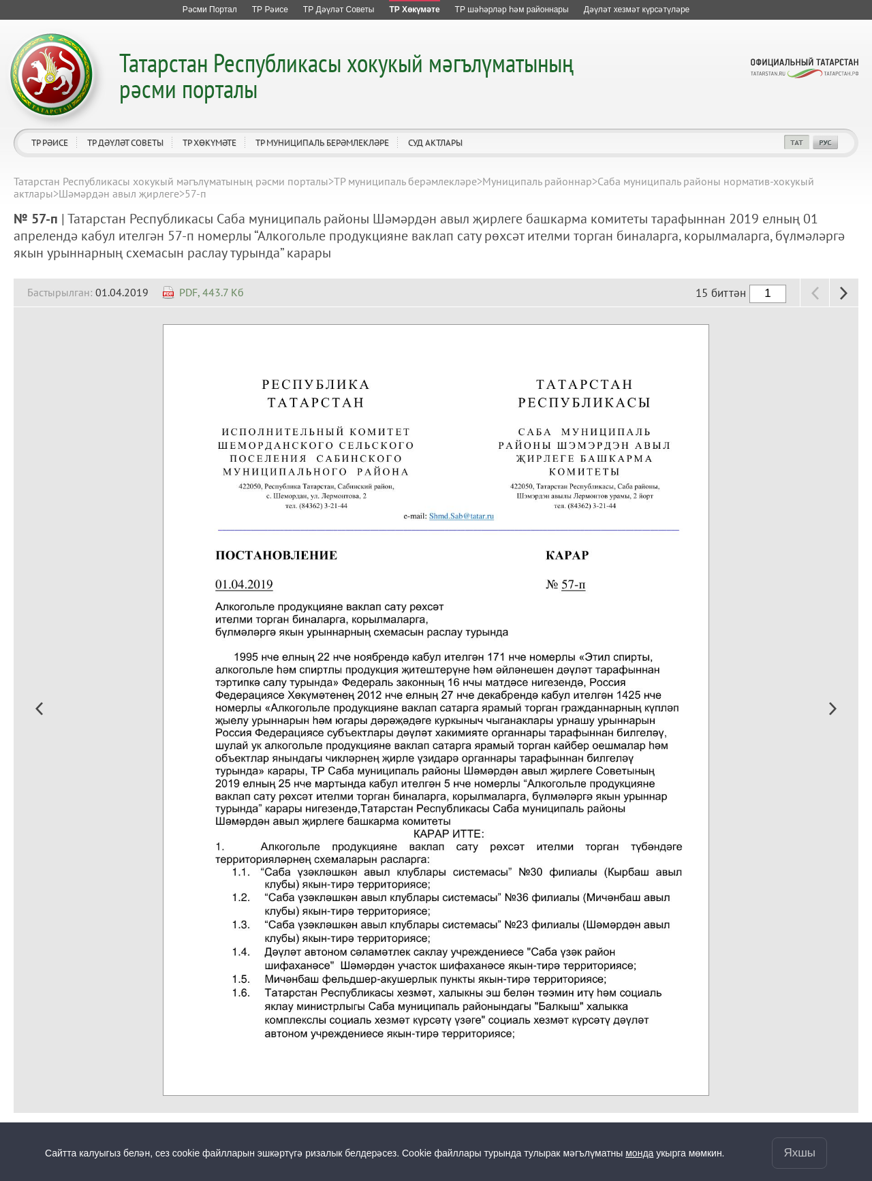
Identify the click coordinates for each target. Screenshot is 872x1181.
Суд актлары (435, 142)
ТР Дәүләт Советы (125, 142)
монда (639, 1153)
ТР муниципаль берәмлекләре (322, 142)
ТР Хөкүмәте (209, 142)
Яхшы (799, 1152)
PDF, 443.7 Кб (211, 292)
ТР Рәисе (49, 142)
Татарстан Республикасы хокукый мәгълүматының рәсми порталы (346, 75)
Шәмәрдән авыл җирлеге (119, 193)
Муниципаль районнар (537, 181)
